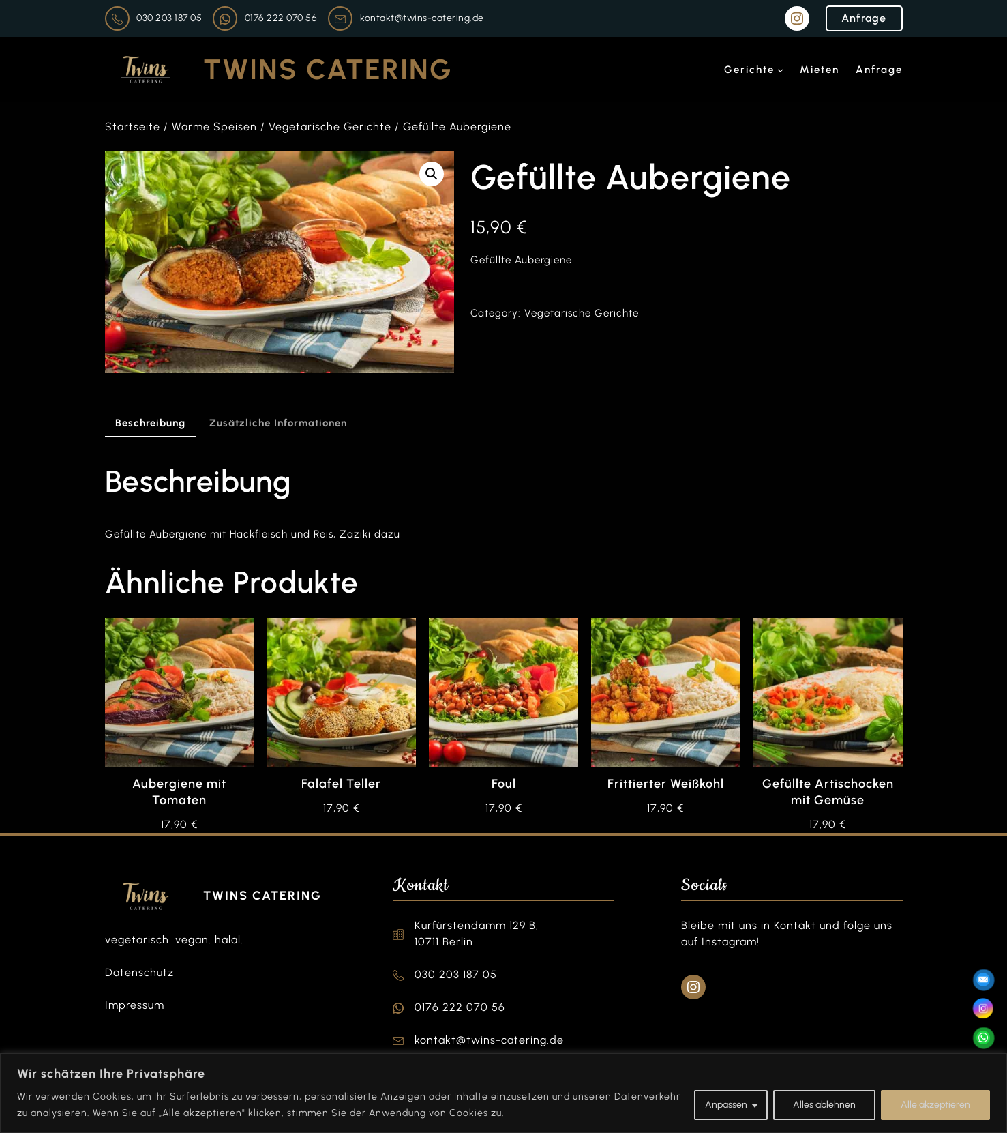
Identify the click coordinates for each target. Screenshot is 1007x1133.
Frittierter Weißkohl (665, 783)
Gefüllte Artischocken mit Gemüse (828, 792)
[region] (503, 1093)
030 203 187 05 (169, 18)
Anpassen (726, 1104)
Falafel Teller (341, 783)
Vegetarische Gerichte (330, 126)
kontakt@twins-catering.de (422, 18)
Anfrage (863, 18)
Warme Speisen (214, 126)
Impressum (134, 1005)
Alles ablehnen (824, 1104)
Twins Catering (328, 69)
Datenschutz (139, 972)
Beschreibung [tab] (150, 423)
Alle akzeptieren (935, 1104)
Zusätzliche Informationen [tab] (278, 423)
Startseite (132, 126)
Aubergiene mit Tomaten (179, 792)
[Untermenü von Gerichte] (780, 70)
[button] (431, 174)
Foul (504, 783)
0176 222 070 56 (281, 18)
